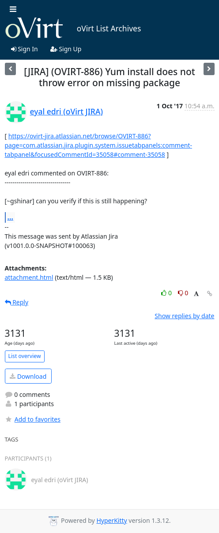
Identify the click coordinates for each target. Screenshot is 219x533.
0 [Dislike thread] (183, 293)
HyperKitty (111, 520)
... (11, 217)
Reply (17, 302)
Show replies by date (184, 316)
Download (28, 376)
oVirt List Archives (73, 28)
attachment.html (29, 277)
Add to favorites (32, 419)
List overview (24, 356)
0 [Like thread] (167, 293)
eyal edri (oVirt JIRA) (66, 111)
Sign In (24, 49)
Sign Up (66, 49)
